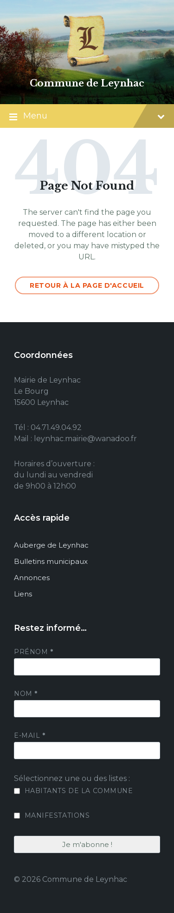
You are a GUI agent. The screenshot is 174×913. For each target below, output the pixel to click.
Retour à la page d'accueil (87, 285)
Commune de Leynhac (87, 83)
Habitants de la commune (73, 791)
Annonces (32, 577)
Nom (26, 693)
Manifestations (52, 815)
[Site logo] (87, 67)
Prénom (33, 652)
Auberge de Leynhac (51, 545)
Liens (23, 593)
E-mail (29, 735)
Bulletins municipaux (51, 561)
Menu (87, 117)
